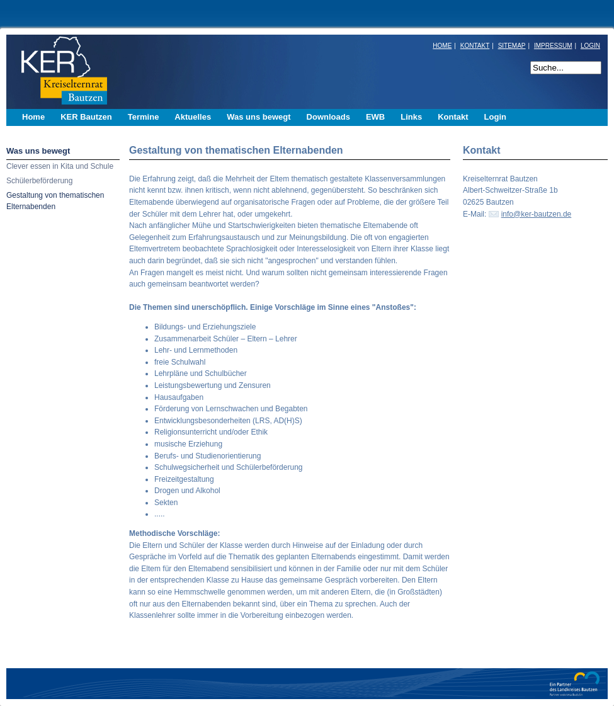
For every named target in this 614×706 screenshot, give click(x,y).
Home (33, 117)
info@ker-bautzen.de (536, 214)
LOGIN (590, 45)
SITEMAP (512, 45)
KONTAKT (474, 45)
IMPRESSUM (553, 45)
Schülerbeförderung (39, 180)
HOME (442, 45)
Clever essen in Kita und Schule (59, 166)
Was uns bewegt (38, 151)
